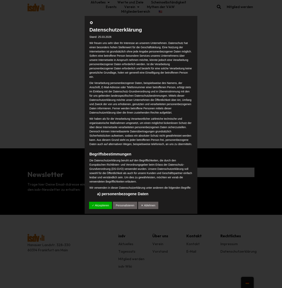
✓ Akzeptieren (100, 205)
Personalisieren (125, 205)
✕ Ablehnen (148, 205)
